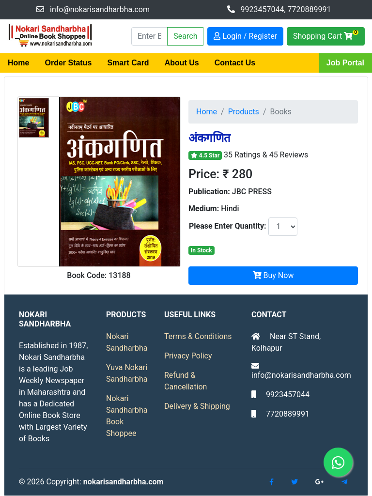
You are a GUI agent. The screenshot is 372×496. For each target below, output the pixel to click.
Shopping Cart (325, 35)
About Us (182, 63)
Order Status (68, 63)
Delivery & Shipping (197, 406)
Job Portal (345, 63)
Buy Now (273, 275)
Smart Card (128, 63)
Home (18, 63)
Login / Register (245, 36)
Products (243, 111)
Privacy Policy (188, 355)
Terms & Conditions (198, 336)
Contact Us (235, 63)
